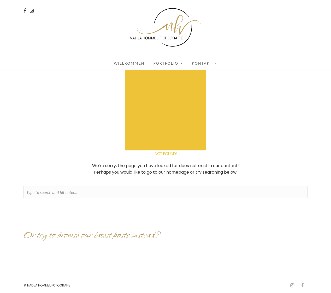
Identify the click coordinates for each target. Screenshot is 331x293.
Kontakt (202, 63)
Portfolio (165, 63)
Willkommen (129, 63)
